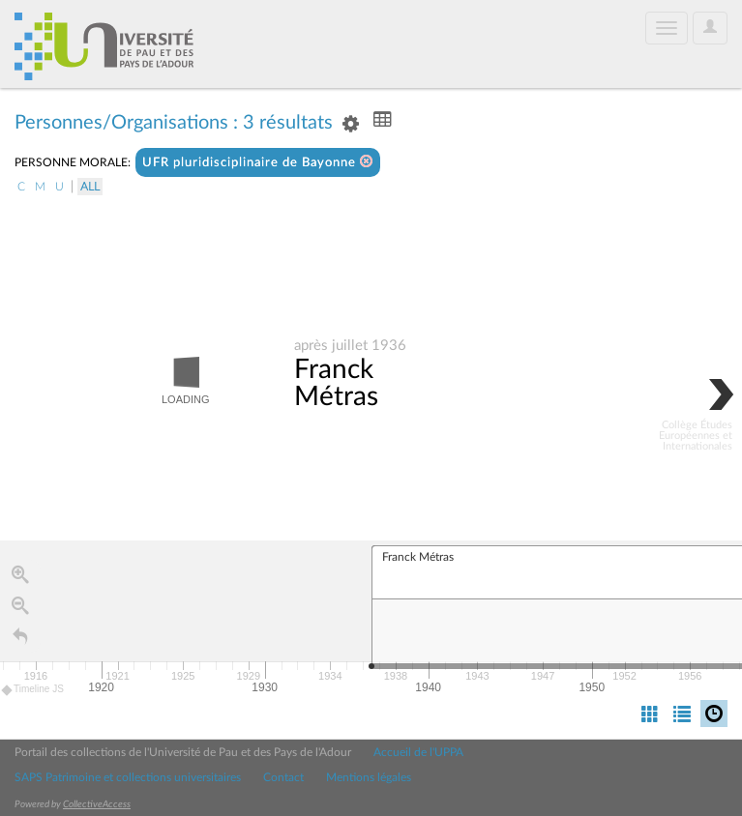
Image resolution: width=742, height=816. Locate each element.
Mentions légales (368, 777)
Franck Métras (336, 384)
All (90, 186)
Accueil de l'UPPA (418, 752)
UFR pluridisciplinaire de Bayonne (257, 162)
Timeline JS (33, 691)
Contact (283, 777)
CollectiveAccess (97, 804)
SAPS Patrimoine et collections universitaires (128, 777)
